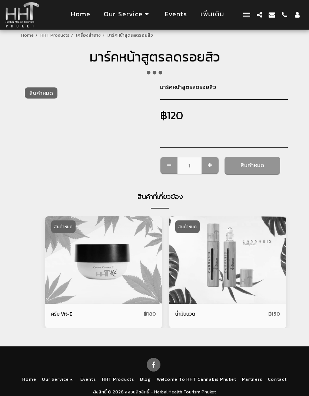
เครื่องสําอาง (88, 35)
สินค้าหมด (252, 165)
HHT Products (54, 35)
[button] (127, 14)
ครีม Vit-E (63, 314)
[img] (103, 260)
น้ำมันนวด (186, 314)
